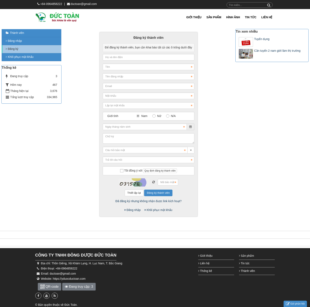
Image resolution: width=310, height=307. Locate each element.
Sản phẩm (246, 255)
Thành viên (17, 32)
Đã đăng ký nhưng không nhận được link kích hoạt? (148, 201)
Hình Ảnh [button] (233, 17)
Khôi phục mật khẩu (158, 210)
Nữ (156, 116)
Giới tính (112, 116)
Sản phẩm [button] (213, 17)
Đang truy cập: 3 (79, 286)
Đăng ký (13, 48)
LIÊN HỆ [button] (266, 17)
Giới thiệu (205, 255)
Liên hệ (204, 263)
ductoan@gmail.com (84, 4)
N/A (171, 116)
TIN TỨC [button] (250, 17)
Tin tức (244, 263)
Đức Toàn (70, 304)
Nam (141, 116)
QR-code (49, 286)
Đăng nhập (133, 210)
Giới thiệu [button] (193, 17)
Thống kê (205, 271)
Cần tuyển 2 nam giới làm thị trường (277, 50)
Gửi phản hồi (295, 304)
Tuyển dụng (261, 39)
